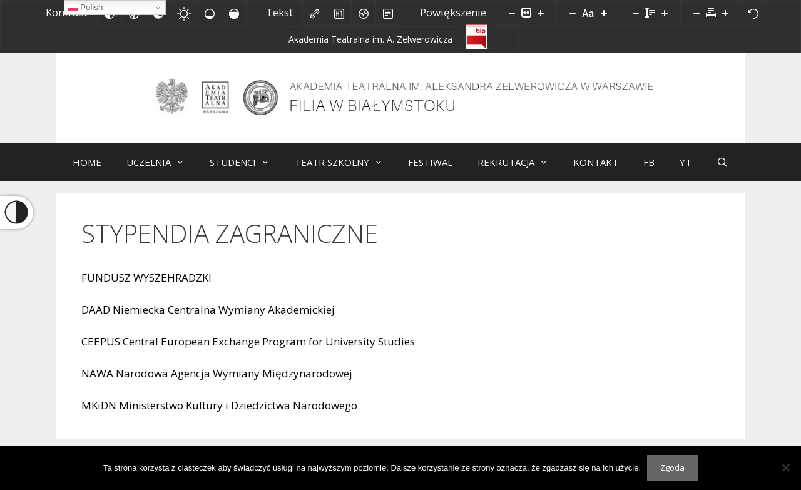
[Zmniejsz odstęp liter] (696, 12)
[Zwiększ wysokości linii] (664, 12)
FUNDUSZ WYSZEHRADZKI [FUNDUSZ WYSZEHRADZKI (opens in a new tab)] (146, 287)
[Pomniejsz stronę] (512, 12)
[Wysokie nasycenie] (234, 12)
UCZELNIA (161, 171)
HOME (87, 171)
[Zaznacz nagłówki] (339, 12)
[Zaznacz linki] (314, 12)
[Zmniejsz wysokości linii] (635, 12)
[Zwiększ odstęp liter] (725, 12)
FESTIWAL (430, 171)
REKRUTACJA (519, 171)
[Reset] (753, 12)
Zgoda (672, 467)
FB (649, 171)
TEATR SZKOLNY (345, 171)
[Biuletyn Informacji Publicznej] (476, 36)
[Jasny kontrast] (184, 12)
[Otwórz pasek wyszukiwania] (722, 171)
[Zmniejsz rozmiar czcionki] (572, 12)
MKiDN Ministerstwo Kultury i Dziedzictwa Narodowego (219, 414)
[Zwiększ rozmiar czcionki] (603, 12)
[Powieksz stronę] (540, 12)
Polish (85, 8)
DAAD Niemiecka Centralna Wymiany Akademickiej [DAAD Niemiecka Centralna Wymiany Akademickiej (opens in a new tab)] (208, 319)
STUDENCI (246, 171)
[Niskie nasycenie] (209, 12)
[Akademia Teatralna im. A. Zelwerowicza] (370, 38)
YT (685, 171)
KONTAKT (595, 171)
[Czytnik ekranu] (363, 12)
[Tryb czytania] (387, 12)
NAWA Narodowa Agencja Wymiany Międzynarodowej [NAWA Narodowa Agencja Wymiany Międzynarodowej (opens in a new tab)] (216, 382)
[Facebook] (506, 38)
